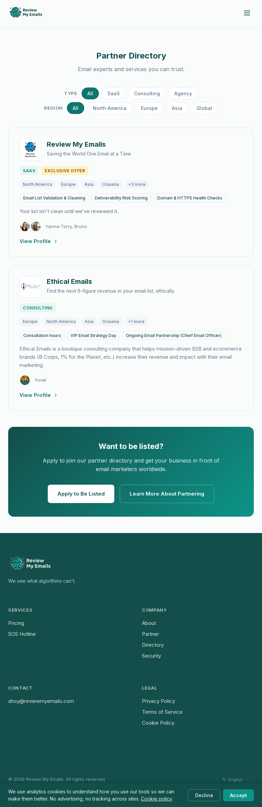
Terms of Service (162, 712)
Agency (183, 93)
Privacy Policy (158, 701)
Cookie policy (156, 799)
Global (204, 108)
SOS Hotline (22, 634)
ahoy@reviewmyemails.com (41, 701)
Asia (177, 108)
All (90, 93)
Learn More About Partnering (167, 493)
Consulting (147, 93)
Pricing (16, 623)
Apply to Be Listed (81, 493)
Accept (238, 795)
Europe (149, 108)
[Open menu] (247, 13)
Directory (153, 645)
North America (110, 108)
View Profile (38, 241)
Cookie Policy (158, 723)
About (149, 623)
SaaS (113, 93)
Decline (204, 795)
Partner (150, 634)
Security (151, 655)
